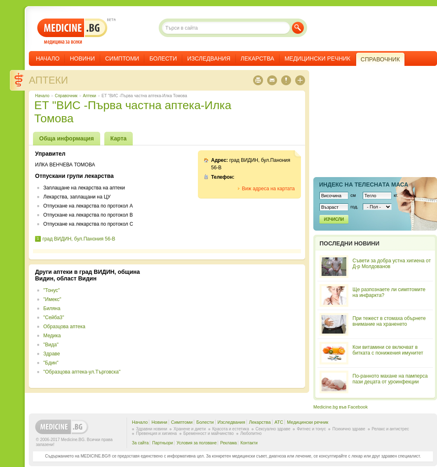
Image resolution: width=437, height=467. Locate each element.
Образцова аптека (64, 326)
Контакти (249, 443)
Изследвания (208, 58)
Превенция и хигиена (156, 433)
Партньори (162, 443)
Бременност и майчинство (208, 433)
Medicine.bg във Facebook (340, 406)
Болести (163, 58)
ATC (279, 422)
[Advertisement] (231, 326)
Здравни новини (151, 429)
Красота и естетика (230, 429)
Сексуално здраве (273, 429)
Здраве (51, 354)
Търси (298, 28)
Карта (118, 138)
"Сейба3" (53, 317)
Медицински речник (317, 58)
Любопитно (251, 433)
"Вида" (51, 345)
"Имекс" (52, 299)
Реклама (228, 443)
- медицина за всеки (72, 31)
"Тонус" (51, 290)
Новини (82, 58)
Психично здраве (348, 429)
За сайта (140, 443)
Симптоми (122, 58)
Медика (52, 336)
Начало (47, 58)
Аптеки (48, 80)
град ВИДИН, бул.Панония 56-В (78, 239)
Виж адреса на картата (268, 188)
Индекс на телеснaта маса (363, 184)
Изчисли (334, 219)
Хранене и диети (190, 429)
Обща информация (66, 138)
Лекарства (258, 58)
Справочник (66, 95)
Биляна (51, 308)
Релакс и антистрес (390, 429)
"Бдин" (51, 363)
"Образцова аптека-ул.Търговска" (81, 372)
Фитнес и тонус (311, 429)
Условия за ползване (196, 443)
